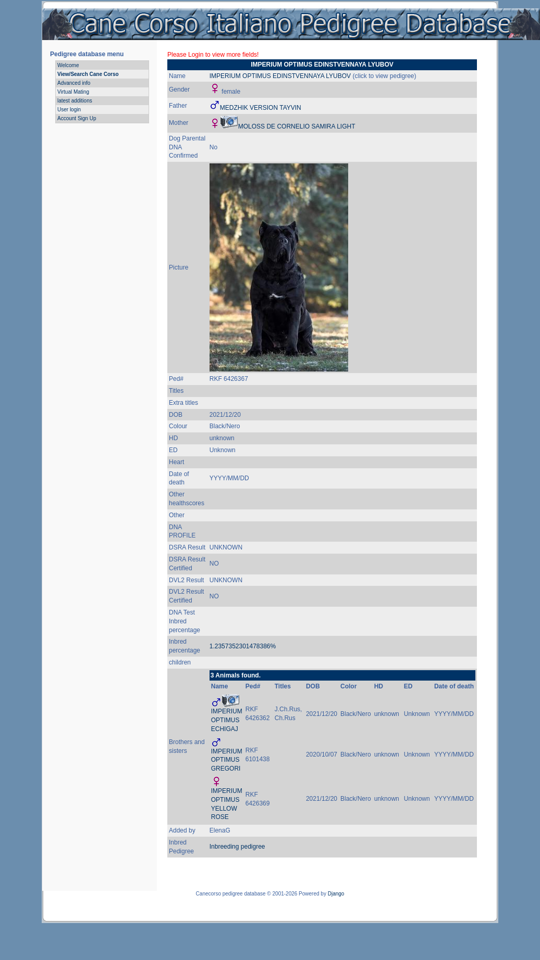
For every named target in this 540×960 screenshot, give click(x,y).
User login (69, 109)
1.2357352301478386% (243, 646)
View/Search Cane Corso (88, 74)
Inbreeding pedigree (237, 846)
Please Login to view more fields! (213, 54)
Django (336, 894)
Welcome (68, 65)
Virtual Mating (73, 92)
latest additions (74, 101)
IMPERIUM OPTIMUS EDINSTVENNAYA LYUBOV (280, 76)
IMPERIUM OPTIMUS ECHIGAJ (226, 720)
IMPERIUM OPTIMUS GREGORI (226, 760)
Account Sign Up (76, 118)
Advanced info (73, 83)
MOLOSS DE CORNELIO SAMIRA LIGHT (296, 126)
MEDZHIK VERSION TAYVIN (260, 107)
